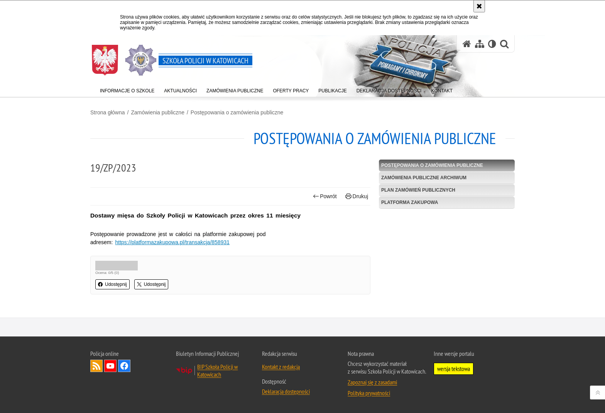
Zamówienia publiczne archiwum (423, 177)
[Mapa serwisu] (479, 44)
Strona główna (107, 112)
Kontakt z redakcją (281, 372)
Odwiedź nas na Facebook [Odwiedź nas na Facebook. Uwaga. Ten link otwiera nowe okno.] (124, 371)
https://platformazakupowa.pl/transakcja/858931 (172, 242)
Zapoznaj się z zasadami (372, 387)
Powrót (325, 196)
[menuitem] (127, 89)
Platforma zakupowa (409, 202)
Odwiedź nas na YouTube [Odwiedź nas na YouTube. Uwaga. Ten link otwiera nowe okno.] (110, 371)
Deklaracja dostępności (286, 397)
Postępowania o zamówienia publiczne (237, 112)
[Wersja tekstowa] (492, 44)
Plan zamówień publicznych (418, 190)
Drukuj (356, 196)
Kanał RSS (96, 371)
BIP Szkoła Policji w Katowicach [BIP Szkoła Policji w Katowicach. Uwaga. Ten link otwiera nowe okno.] (217, 376)
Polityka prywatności (369, 398)
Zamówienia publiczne (157, 112)
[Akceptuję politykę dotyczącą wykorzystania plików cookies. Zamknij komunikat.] (479, 6)
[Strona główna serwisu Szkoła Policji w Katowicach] (467, 44)
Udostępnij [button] (112, 284)
